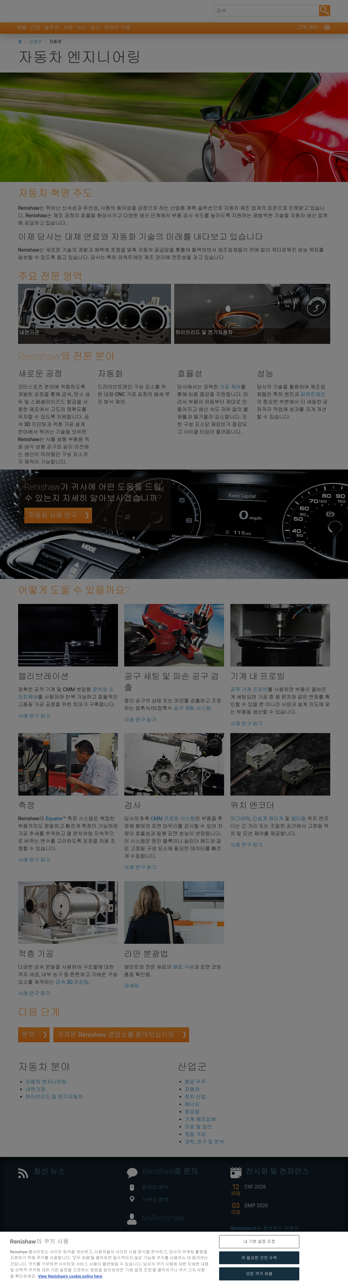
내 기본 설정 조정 (259, 1255)
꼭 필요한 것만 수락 (259, 1271)
